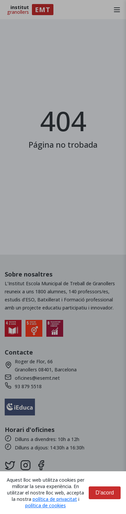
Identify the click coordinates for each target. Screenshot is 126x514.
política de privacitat (55, 499)
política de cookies (45, 505)
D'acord (104, 492)
